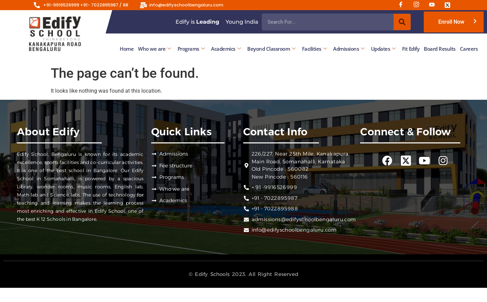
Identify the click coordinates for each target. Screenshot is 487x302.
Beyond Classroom (271, 48)
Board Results (440, 48)
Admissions (349, 48)
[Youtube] (434, 5)
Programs (191, 48)
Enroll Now (451, 22)
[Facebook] (403, 5)
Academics (226, 48)
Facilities (314, 48)
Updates (383, 48)
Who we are (154, 48)
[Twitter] (450, 5)
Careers (469, 48)
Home (127, 48)
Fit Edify (411, 48)
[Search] (402, 22)
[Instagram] (419, 5)
